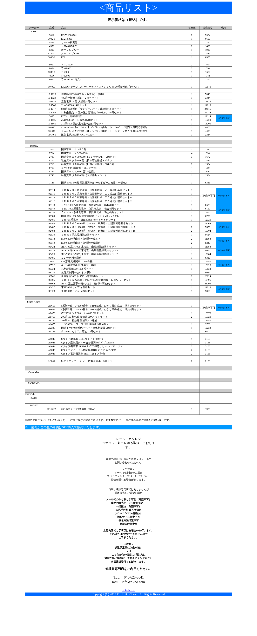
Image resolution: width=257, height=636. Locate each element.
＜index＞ (128, 590)
